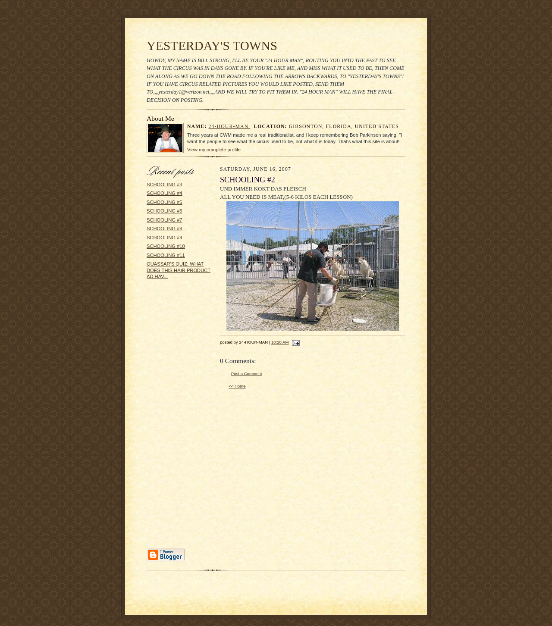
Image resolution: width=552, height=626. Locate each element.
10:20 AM (280, 342)
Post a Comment (246, 373)
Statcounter (276, 622)
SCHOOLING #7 (164, 219)
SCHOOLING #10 (166, 246)
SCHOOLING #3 (164, 184)
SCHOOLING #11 (166, 255)
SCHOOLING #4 (164, 193)
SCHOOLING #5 (164, 202)
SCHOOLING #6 (164, 210)
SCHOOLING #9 (164, 237)
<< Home (237, 386)
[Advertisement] (172, 417)
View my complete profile (214, 149)
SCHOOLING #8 (164, 228)
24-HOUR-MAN (230, 126)
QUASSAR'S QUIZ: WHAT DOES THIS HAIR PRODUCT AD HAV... (178, 270)
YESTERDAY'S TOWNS (212, 46)
